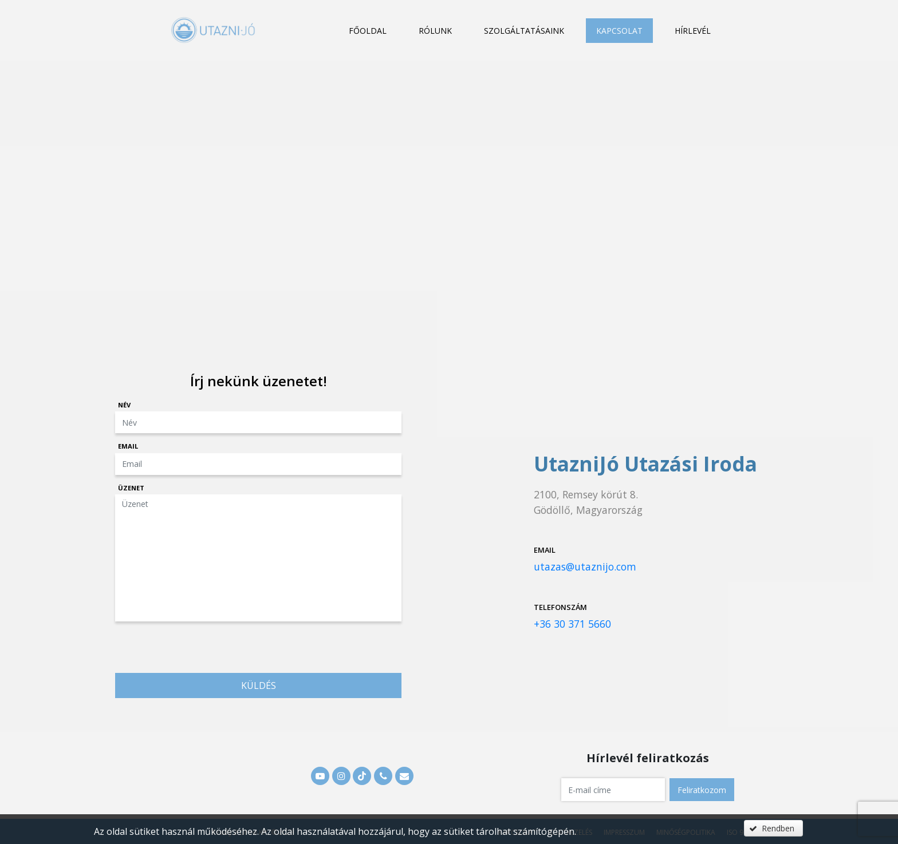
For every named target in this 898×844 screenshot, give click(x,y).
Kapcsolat (619, 30)
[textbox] (613, 789)
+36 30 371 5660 (572, 624)
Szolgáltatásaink (524, 30)
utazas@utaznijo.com (585, 566)
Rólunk (435, 30)
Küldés (258, 685)
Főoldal (368, 30)
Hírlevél (693, 30)
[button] (701, 789)
